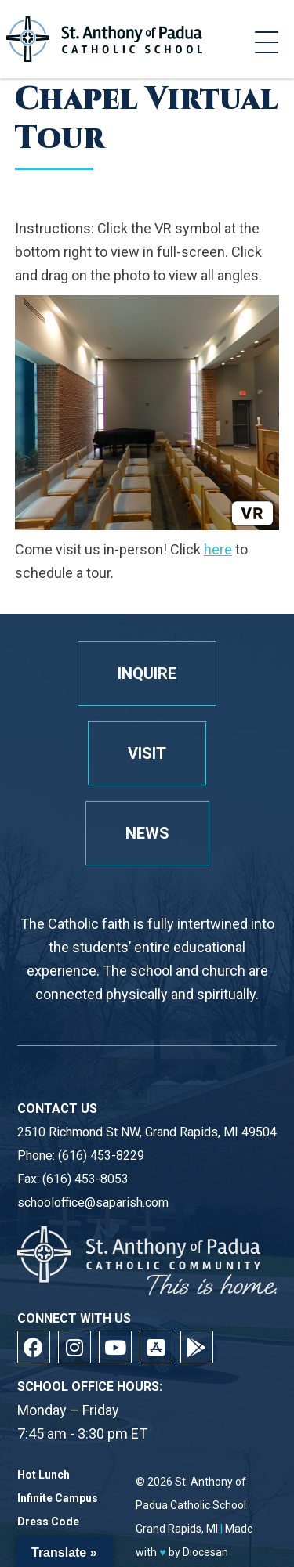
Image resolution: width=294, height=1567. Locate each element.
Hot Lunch (43, 1475)
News (147, 833)
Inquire (147, 673)
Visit (147, 753)
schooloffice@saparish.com (93, 1202)
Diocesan (205, 1552)
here (218, 549)
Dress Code (48, 1522)
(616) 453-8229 (101, 1155)
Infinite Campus (57, 1498)
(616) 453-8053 (85, 1179)
